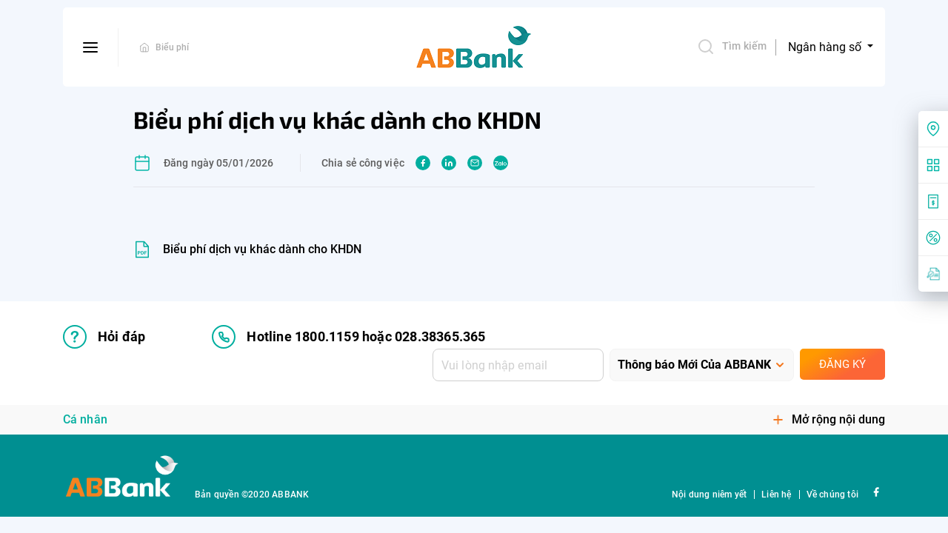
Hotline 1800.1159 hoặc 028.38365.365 (348, 337)
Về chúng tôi (832, 494)
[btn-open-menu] (90, 47)
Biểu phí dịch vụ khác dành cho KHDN (262, 249)
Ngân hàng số (826, 47)
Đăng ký (842, 364)
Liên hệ (776, 494)
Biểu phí (173, 47)
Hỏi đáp (104, 337)
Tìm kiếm (732, 47)
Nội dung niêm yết (709, 494)
